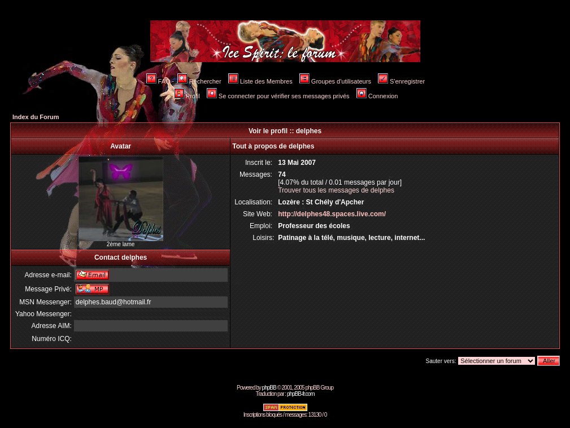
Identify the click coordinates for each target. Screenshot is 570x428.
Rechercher (199, 81)
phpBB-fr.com (301, 394)
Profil (187, 96)
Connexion (377, 96)
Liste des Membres (260, 81)
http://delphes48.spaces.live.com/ (332, 214)
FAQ (158, 81)
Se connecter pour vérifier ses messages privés (278, 96)
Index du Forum (35, 116)
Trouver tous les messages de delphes (336, 190)
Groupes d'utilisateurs (335, 81)
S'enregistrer (401, 81)
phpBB (269, 388)
